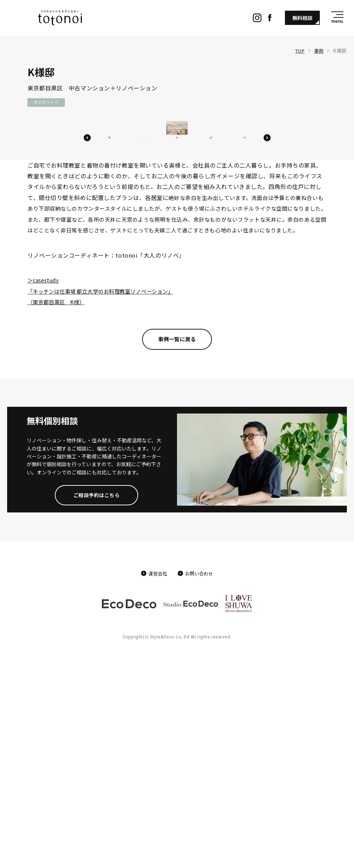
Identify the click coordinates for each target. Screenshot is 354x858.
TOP (298, 50)
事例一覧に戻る (177, 545)
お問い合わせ (200, 780)
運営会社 (156, 780)
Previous (87, 332)
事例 (318, 50)
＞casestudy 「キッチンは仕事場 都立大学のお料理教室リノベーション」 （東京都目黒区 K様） (107, 496)
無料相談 (302, 17)
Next (267, 332)
